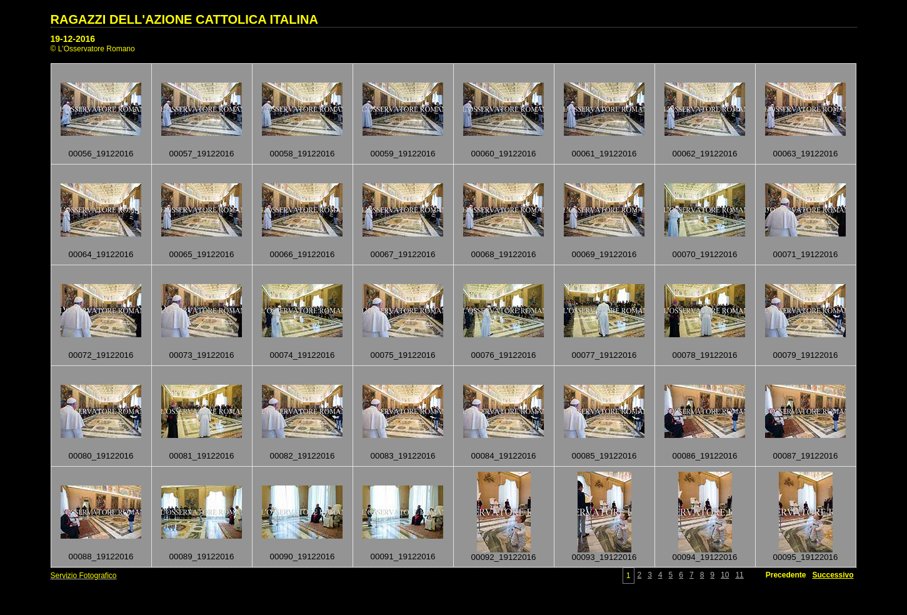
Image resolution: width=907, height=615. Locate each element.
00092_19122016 (503, 557)
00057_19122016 (201, 153)
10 (725, 575)
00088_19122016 (101, 556)
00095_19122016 (805, 557)
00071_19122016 (805, 254)
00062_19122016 (705, 153)
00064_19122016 (101, 254)
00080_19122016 (101, 455)
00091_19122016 (403, 556)
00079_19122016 (805, 355)
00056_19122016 (101, 153)
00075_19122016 (403, 355)
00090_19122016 (302, 556)
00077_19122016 (604, 355)
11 (739, 575)
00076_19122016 (503, 355)
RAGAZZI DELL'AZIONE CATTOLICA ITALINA (184, 19)
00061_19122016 (604, 153)
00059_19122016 (403, 153)
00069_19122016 (604, 254)
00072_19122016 (101, 355)
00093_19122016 (604, 557)
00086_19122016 (705, 455)
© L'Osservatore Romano (93, 48)
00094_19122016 (705, 557)
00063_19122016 (805, 153)
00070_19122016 (705, 254)
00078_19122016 (705, 355)
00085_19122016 (604, 455)
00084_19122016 (503, 455)
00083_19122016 (403, 455)
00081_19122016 (201, 455)
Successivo (832, 575)
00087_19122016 (805, 455)
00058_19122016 (302, 153)
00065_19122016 (201, 254)
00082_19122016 (302, 455)
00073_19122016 (201, 355)
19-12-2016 (73, 39)
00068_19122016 (503, 254)
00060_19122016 (503, 153)
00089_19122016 (201, 556)
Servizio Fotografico (84, 575)
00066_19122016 (302, 254)
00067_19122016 (403, 254)
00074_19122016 (302, 355)
